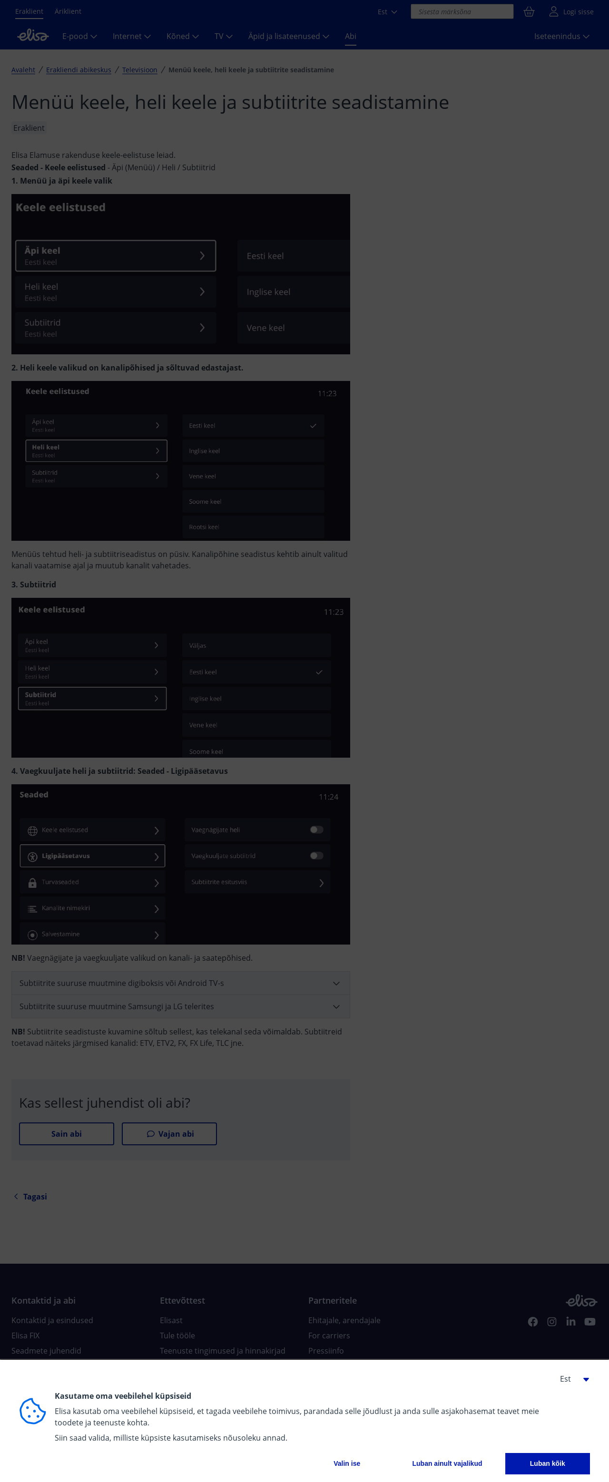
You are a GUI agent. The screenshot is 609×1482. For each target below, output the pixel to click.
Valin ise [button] (347, 1463)
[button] (571, 1378)
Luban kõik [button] (547, 1463)
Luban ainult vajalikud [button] (447, 1463)
